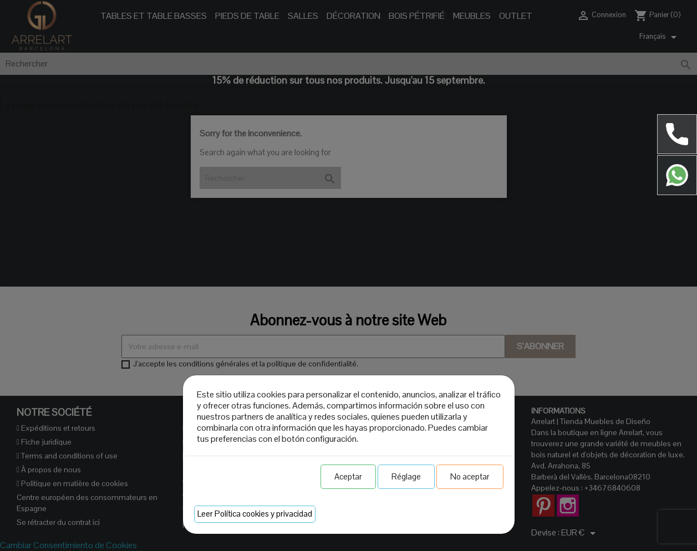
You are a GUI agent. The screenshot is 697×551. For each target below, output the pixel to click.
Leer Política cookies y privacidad (254, 513)
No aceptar (470, 476)
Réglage (406, 476)
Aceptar (348, 476)
